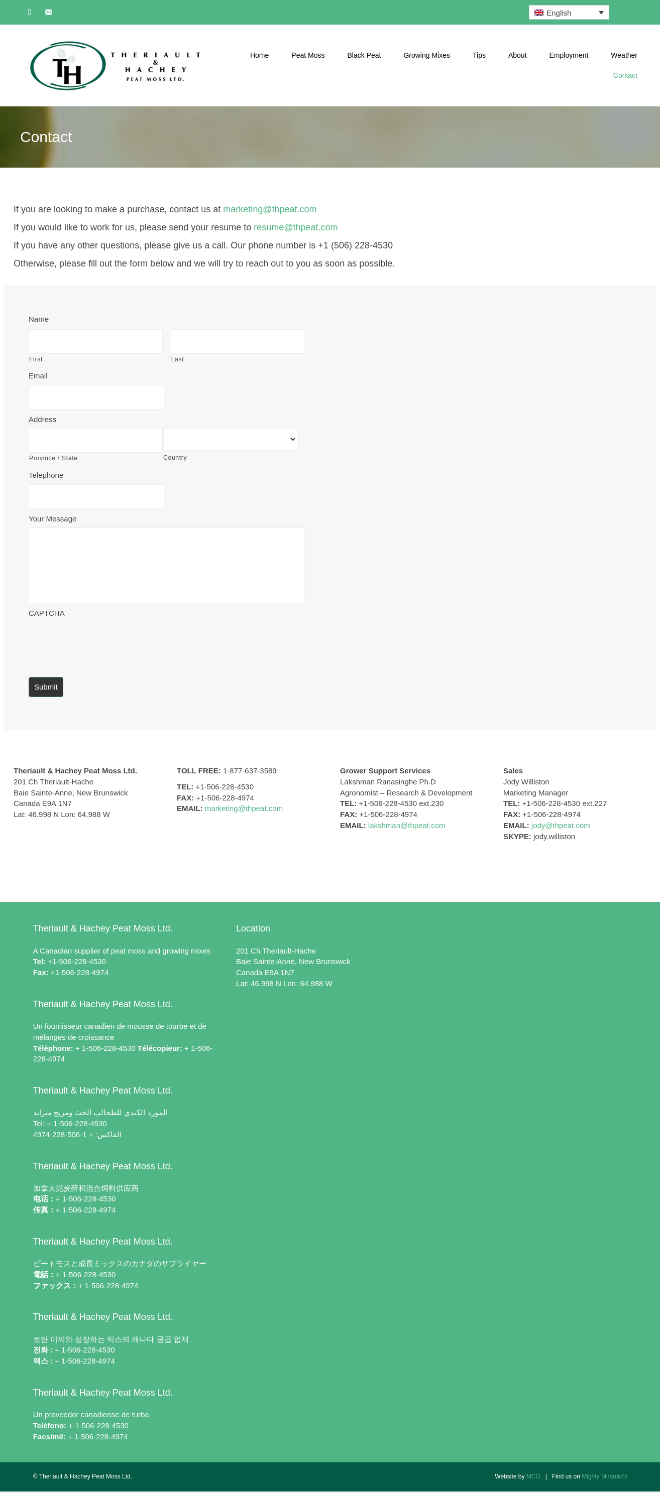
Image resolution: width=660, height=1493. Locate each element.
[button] (29, 12)
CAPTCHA (47, 614)
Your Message (52, 515)
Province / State (53, 456)
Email (38, 375)
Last (177, 358)
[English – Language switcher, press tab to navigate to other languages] (569, 12)
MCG (533, 1478)
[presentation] (105, 643)
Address (42, 418)
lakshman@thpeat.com (407, 827)
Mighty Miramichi (604, 1478)
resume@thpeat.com (296, 227)
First (36, 358)
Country (175, 456)
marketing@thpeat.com (269, 209)
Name (39, 319)
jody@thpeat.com (560, 827)
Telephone (46, 473)
